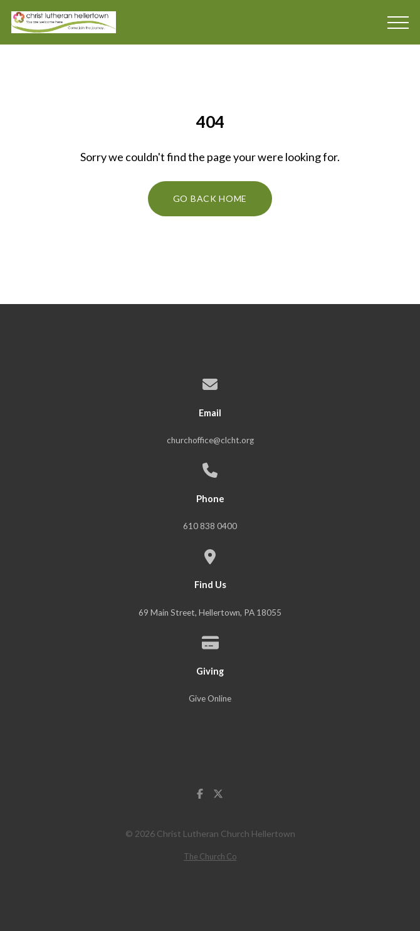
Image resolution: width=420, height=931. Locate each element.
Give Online (210, 698)
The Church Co (210, 856)
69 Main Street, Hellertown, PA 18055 (210, 613)
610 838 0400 (210, 526)
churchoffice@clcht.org (210, 440)
